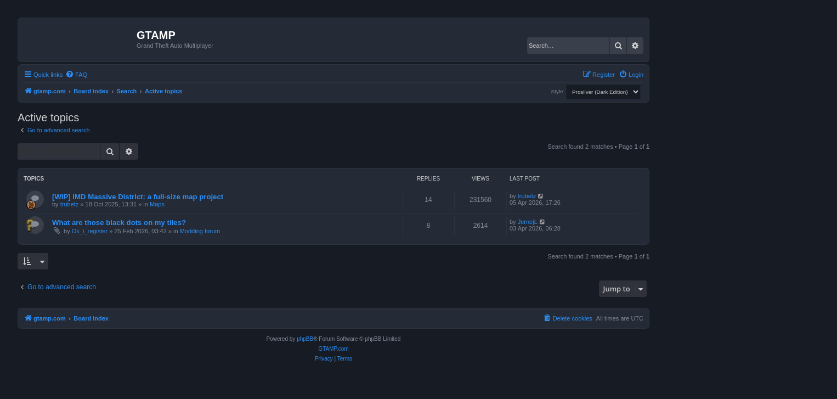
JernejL (528, 221)
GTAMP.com (333, 349)
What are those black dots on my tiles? (119, 222)
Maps (157, 204)
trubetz (69, 204)
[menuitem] (76, 74)
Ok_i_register (90, 231)
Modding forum (200, 231)
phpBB (305, 339)
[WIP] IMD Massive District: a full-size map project (137, 197)
